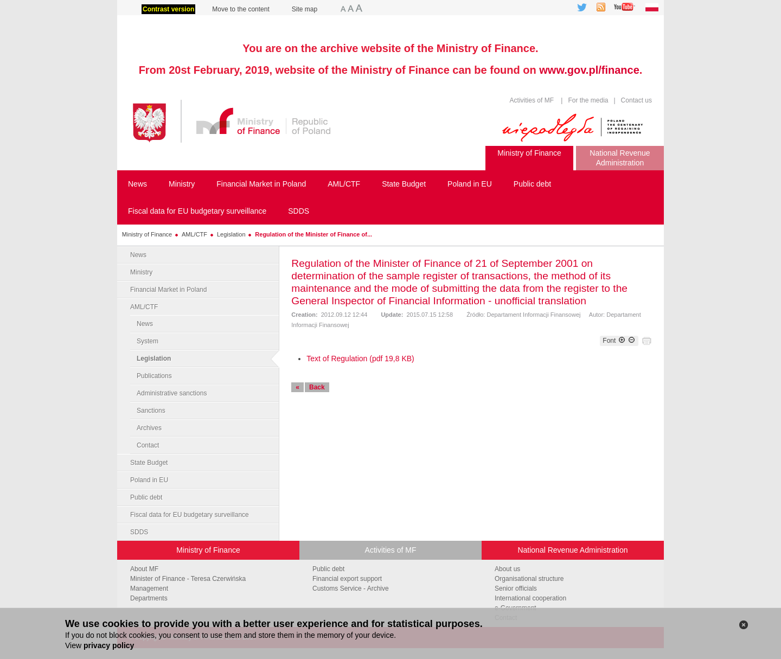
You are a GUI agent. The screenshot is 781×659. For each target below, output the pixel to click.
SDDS (139, 532)
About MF (144, 569)
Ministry (141, 272)
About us (507, 569)
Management (149, 588)
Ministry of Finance (147, 234)
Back (317, 387)
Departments (149, 598)
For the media (588, 100)
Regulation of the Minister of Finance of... (313, 234)
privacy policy (109, 645)
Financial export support (347, 579)
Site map (304, 9)
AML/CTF (194, 234)
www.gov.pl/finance (589, 70)
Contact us (635, 100)
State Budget (149, 462)
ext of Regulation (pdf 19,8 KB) (362, 358)
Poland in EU (149, 480)
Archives (149, 428)
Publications (154, 376)
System (147, 341)
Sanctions (151, 410)
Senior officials (516, 588)
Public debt (146, 497)
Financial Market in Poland (168, 289)
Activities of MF (532, 100)
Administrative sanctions (172, 393)
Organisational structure (529, 579)
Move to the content (240, 9)
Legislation (231, 234)
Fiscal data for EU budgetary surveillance (189, 515)
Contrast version (168, 9)
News (138, 255)
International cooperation (530, 598)
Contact (148, 445)
